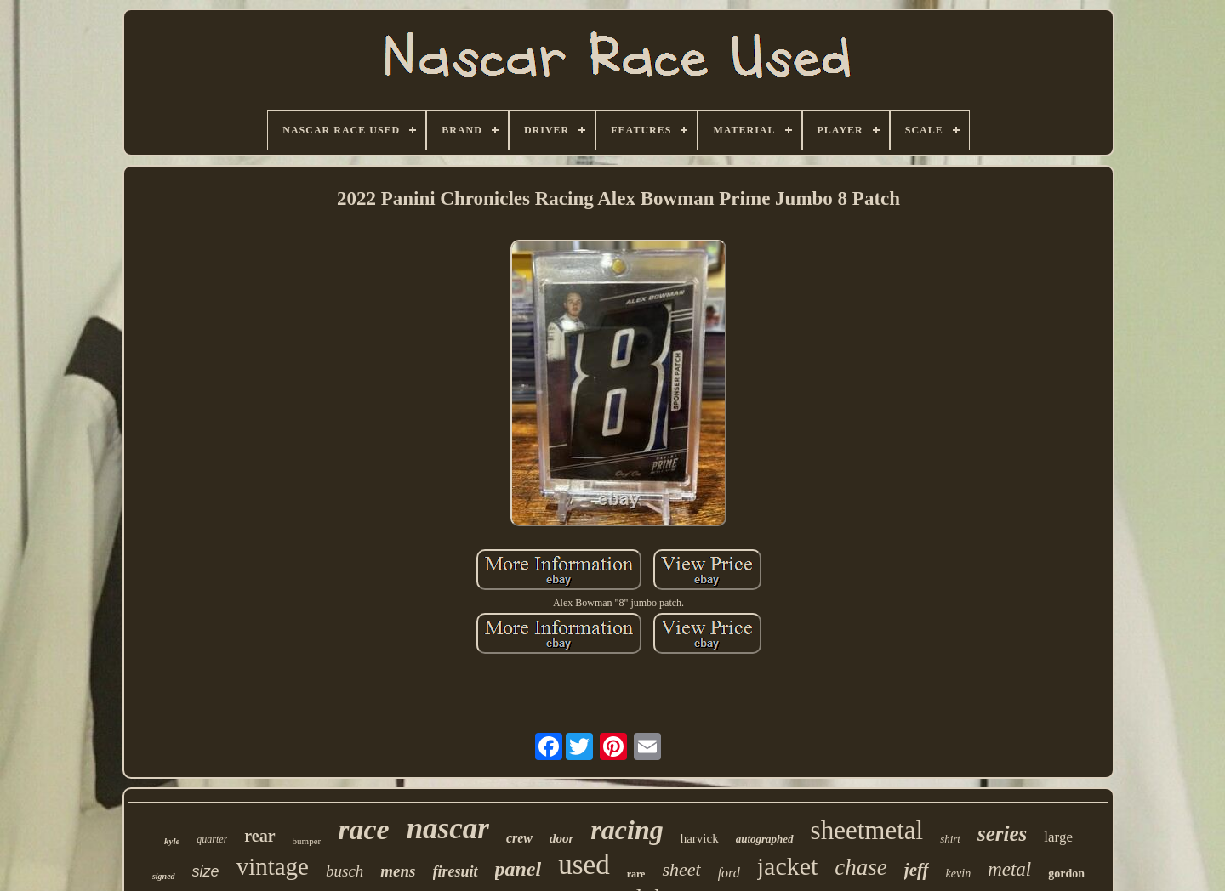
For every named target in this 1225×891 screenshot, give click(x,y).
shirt (950, 838)
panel (518, 869)
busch (344, 871)
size (205, 871)
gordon (1066, 873)
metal (1009, 869)
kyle (171, 841)
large (1058, 837)
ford (729, 872)
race (363, 829)
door (561, 838)
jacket (787, 866)
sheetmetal (867, 830)
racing (626, 829)
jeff (916, 870)
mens (397, 871)
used (584, 864)
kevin (958, 873)
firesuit (455, 871)
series (1002, 833)
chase (860, 867)
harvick (700, 838)
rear (259, 835)
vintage (272, 866)
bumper (307, 841)
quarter (212, 839)
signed (163, 876)
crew (519, 838)
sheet (681, 869)
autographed (765, 838)
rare (636, 874)
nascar (448, 828)
